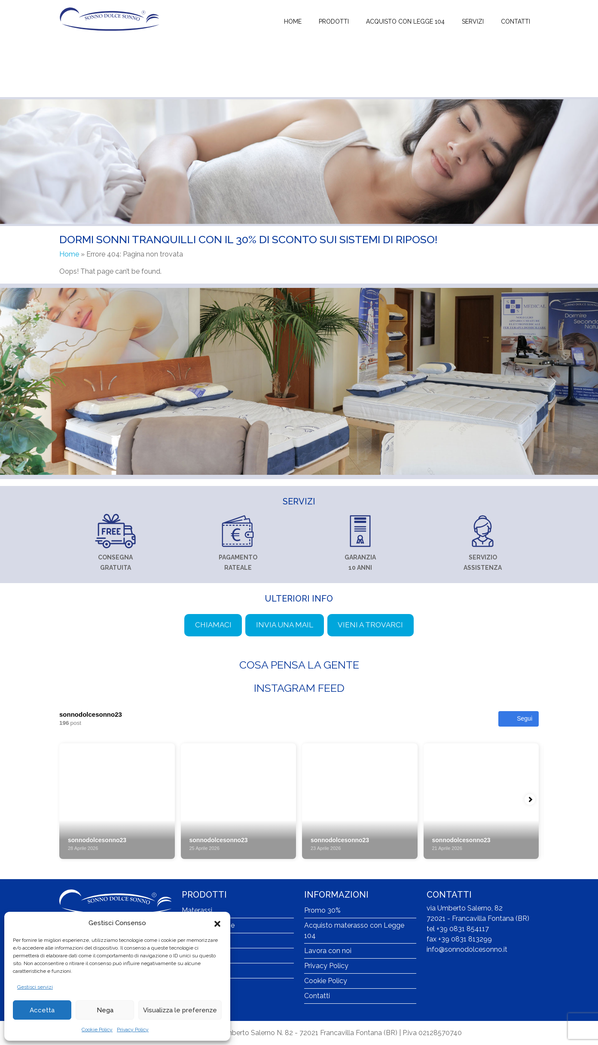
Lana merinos (203, 970)
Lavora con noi (327, 951)
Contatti (515, 21)
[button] (217, 923)
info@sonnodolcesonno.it (467, 949)
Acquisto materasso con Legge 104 (354, 930)
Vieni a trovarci (370, 624)
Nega (105, 1010)
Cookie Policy (97, 1030)
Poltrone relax (204, 955)
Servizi (473, 21)
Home (293, 21)
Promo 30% (322, 910)
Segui (518, 719)
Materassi (197, 910)
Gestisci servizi (35, 987)
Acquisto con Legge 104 (405, 21)
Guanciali (196, 940)
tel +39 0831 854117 (458, 929)
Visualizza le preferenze (180, 1010)
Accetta (42, 1010)
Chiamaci (213, 624)
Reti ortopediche (208, 925)
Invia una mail (284, 624)
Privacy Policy (133, 1030)
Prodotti (334, 21)
